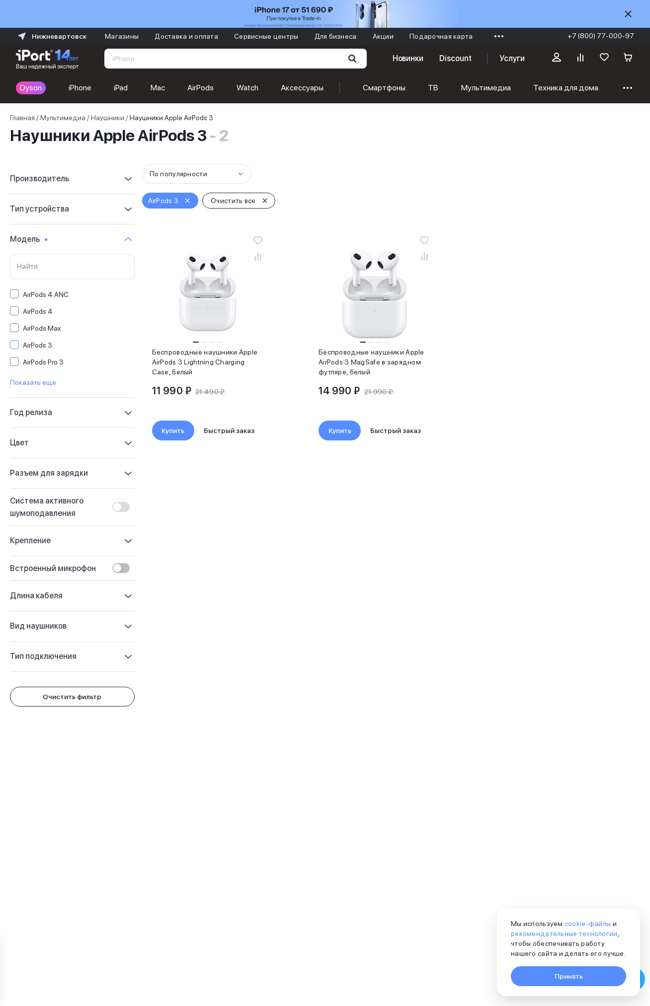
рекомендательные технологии (564, 933)
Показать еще (33, 382)
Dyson (31, 87)
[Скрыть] (628, 14)
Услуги (512, 58)
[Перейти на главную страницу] (47, 58)
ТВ (433, 87)
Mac (158, 87)
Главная (22, 118)
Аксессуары (302, 87)
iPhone (80, 87)
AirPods (200, 87)
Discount (455, 58)
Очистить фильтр (72, 697)
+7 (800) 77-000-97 (601, 36)
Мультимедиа (486, 87)
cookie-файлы (588, 924)
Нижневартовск (51, 36)
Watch (247, 87)
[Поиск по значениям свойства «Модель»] (72, 267)
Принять (569, 976)
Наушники (107, 118)
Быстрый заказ (229, 430)
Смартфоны (384, 87)
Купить (173, 430)
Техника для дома (565, 87)
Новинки (408, 58)
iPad (121, 87)
